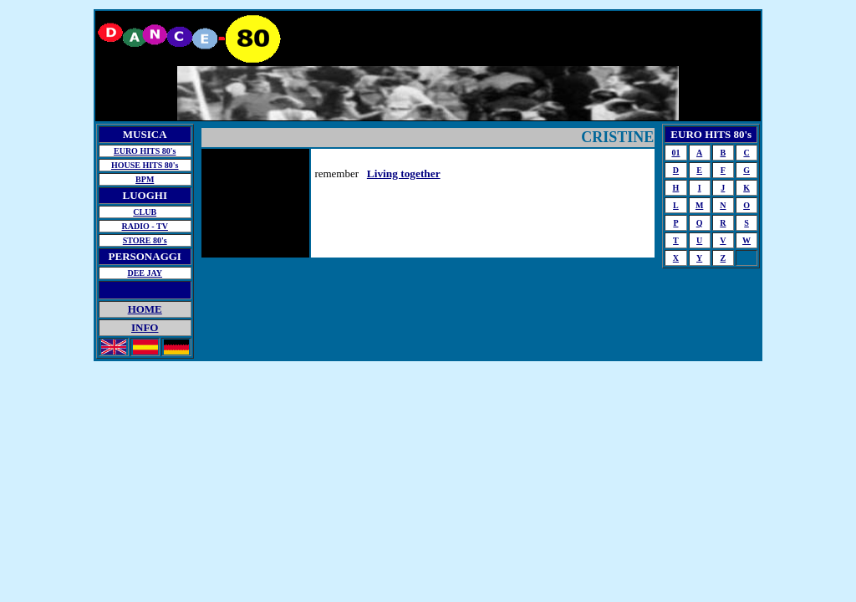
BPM (144, 179)
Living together (404, 173)
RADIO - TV (145, 226)
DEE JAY (144, 273)
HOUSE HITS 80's (145, 165)
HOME (145, 309)
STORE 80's (145, 240)
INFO (145, 327)
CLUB (144, 212)
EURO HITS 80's (145, 151)
